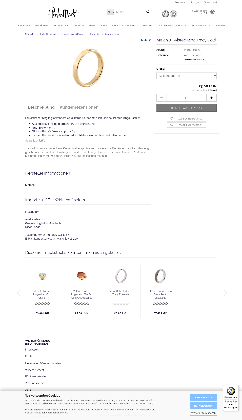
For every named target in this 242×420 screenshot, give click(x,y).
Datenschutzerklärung (142, 403)
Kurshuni (148, 25)
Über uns (180, 2)
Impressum (32, 349)
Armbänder (41, 25)
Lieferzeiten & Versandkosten (43, 363)
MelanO (146, 40)
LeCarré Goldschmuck (172, 25)
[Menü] (237, 387)
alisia (103, 25)
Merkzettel (210, 2)
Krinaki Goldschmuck (125, 25)
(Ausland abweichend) (194, 59)
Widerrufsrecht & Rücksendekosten (36, 373)
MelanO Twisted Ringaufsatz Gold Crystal (42, 294)
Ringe (92, 25)
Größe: (160, 68)
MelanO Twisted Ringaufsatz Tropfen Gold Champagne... (81, 294)
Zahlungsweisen (35, 383)
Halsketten (60, 25)
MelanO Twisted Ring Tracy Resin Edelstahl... (160, 294)
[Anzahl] (187, 98)
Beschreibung (41, 107)
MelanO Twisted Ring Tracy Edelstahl (120, 293)
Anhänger (23, 25)
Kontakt (30, 356)
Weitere (220, 25)
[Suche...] (110, 12)
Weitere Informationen (203, 413)
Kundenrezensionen (79, 107)
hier (124, 135)
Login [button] (195, 2)
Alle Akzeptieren (203, 397)
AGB (28, 390)
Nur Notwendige (203, 405)
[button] (161, 98)
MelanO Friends (200, 25)
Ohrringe (78, 25)
